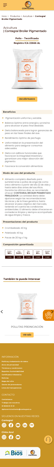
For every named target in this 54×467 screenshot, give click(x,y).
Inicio (4, 16)
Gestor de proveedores (12, 385)
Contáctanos (7, 399)
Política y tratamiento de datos (15, 361)
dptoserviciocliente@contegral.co (16, 409)
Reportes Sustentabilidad (13, 371)
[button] (2, 312)
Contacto (48, 439)
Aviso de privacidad (10, 365)
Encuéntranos (27, 99)
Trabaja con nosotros (11, 403)
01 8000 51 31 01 (8, 406)
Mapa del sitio (8, 381)
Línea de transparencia (11, 388)
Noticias (5, 378)
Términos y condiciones (12, 368)
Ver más (27, 334)
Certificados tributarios (12, 375)
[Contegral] (28, 5)
